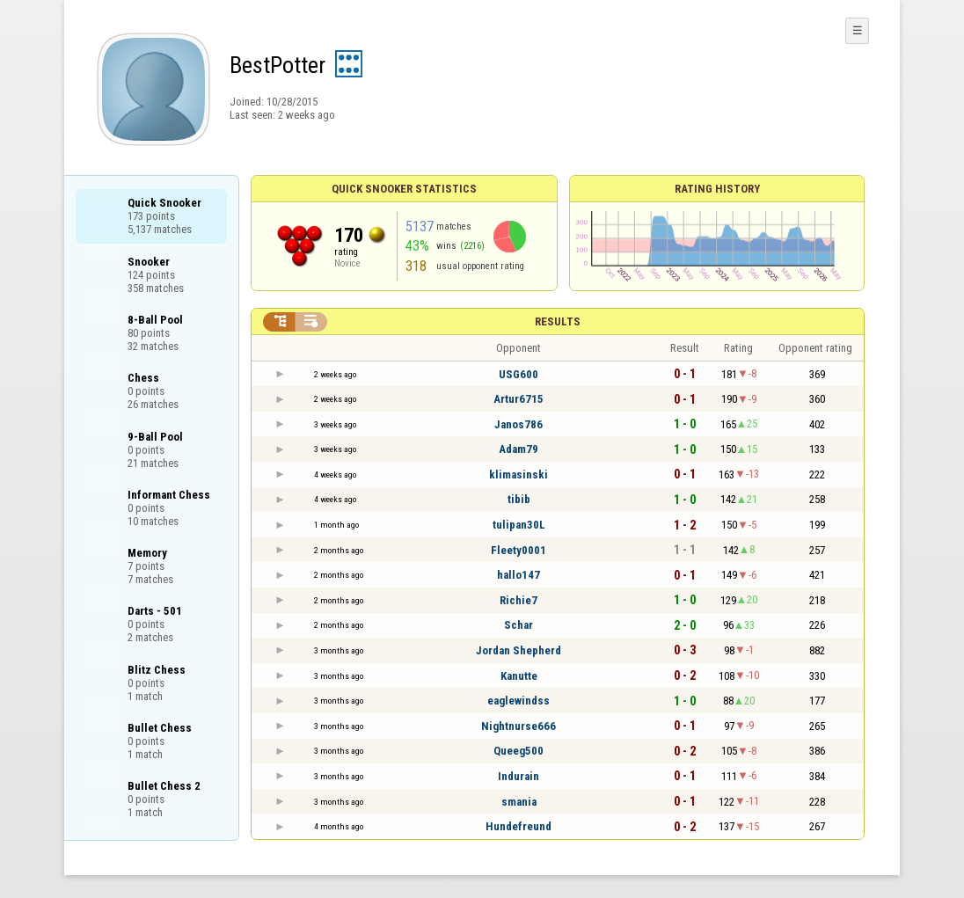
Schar (518, 625)
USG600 (518, 374)
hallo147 (518, 574)
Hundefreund (518, 826)
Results (558, 321)
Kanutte (518, 676)
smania (519, 801)
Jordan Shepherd (518, 650)
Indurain (518, 776)
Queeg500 (518, 750)
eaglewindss (518, 700)
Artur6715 (518, 398)
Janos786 (518, 424)
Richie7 (518, 600)
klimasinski (518, 474)
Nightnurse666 (518, 726)
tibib (519, 499)
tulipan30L (519, 524)
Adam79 (518, 449)
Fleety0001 (518, 550)
